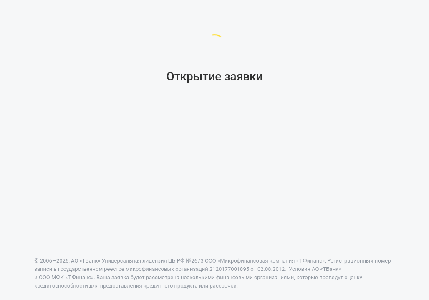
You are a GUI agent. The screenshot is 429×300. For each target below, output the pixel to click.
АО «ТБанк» (85, 261)
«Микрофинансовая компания (271, 261)
